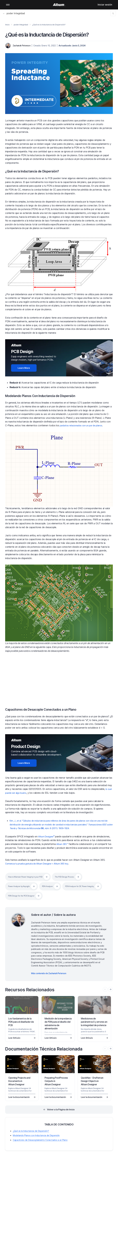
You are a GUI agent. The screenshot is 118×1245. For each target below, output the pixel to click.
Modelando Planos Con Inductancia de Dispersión (46, 396)
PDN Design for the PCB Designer (70, 895)
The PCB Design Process (73, 876)
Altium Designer (47, 836)
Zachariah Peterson (21, 45)
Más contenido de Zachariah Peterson (48, 973)
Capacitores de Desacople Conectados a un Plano (46, 709)
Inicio (7, 25)
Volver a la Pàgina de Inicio (61, 1109)
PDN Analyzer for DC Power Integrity (25, 895)
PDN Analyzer (53, 886)
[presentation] (110, 989)
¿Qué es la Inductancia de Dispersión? (37, 171)
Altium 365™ (62, 844)
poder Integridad (14, 13)
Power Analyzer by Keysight (21, 886)
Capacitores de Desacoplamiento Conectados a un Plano (40, 1140)
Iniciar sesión (105, 4)
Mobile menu (8, 5)
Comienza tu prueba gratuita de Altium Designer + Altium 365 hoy (39, 863)
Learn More (24, 367)
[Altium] (59, 4)
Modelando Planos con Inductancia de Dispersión (36, 1135)
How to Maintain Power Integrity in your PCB (29, 876)
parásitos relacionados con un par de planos (83, 425)
